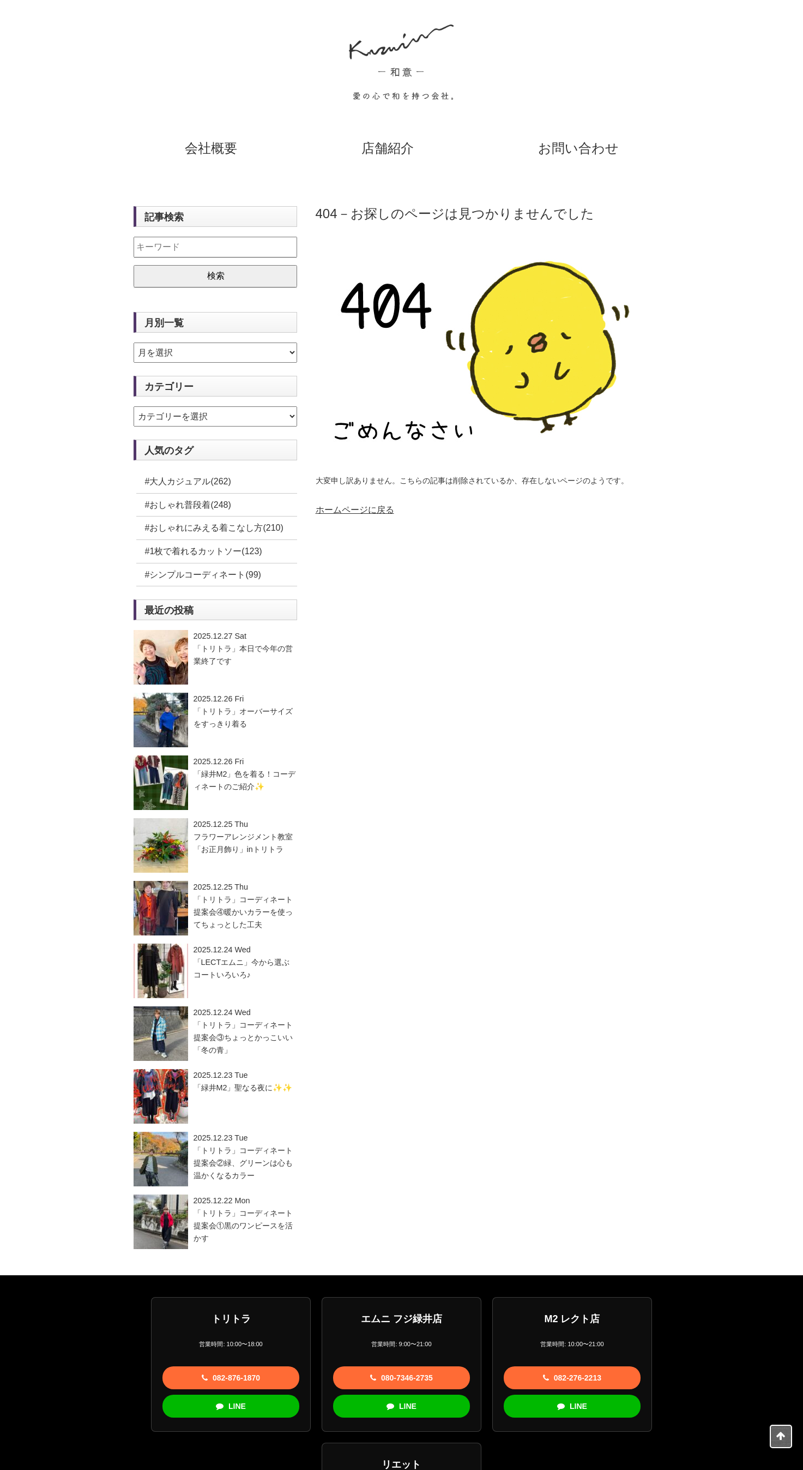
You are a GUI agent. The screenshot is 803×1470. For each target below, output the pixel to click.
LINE (152, 1406)
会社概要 (211, 148)
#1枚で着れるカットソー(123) (203, 551)
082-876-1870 (152, 1377)
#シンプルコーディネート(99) (203, 574)
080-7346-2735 (318, 1377)
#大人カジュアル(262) (188, 481)
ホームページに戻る (355, 509)
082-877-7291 (650, 1377)
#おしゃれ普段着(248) (188, 504)
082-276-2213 (484, 1377)
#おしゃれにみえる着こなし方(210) (214, 527)
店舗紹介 (387, 148)
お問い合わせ (578, 148)
